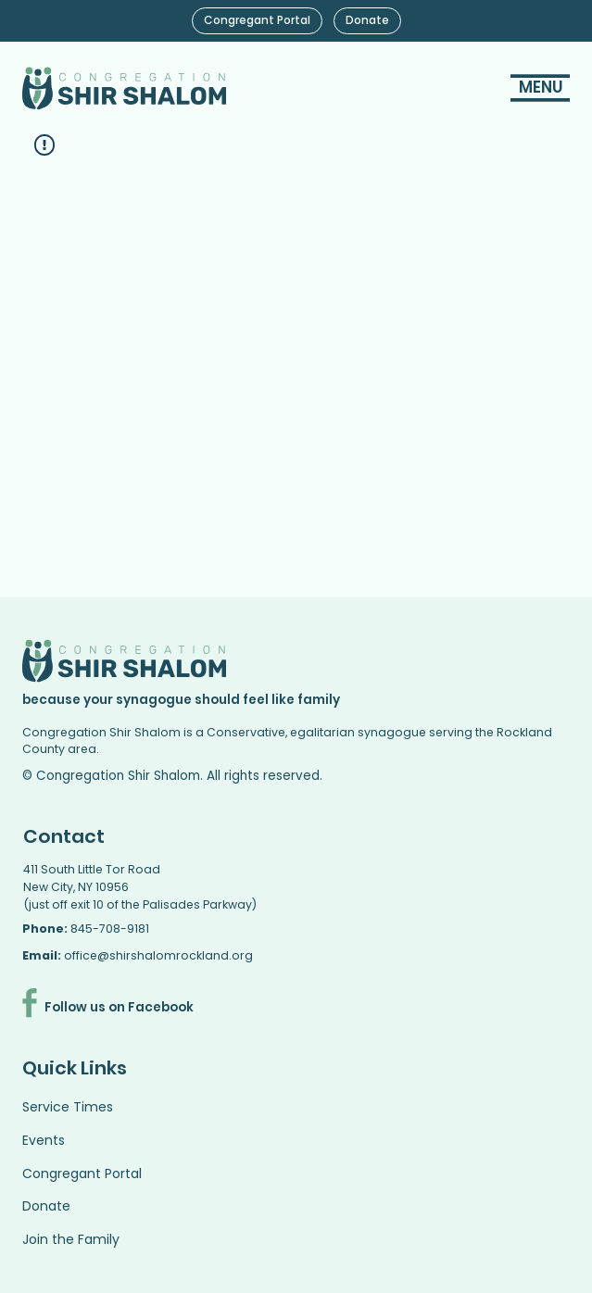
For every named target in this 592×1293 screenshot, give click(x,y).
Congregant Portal (82, 1173)
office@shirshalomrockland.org (158, 955)
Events (43, 1140)
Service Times (67, 1107)
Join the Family (71, 1239)
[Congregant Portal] (257, 20)
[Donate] (367, 20)
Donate (46, 1206)
